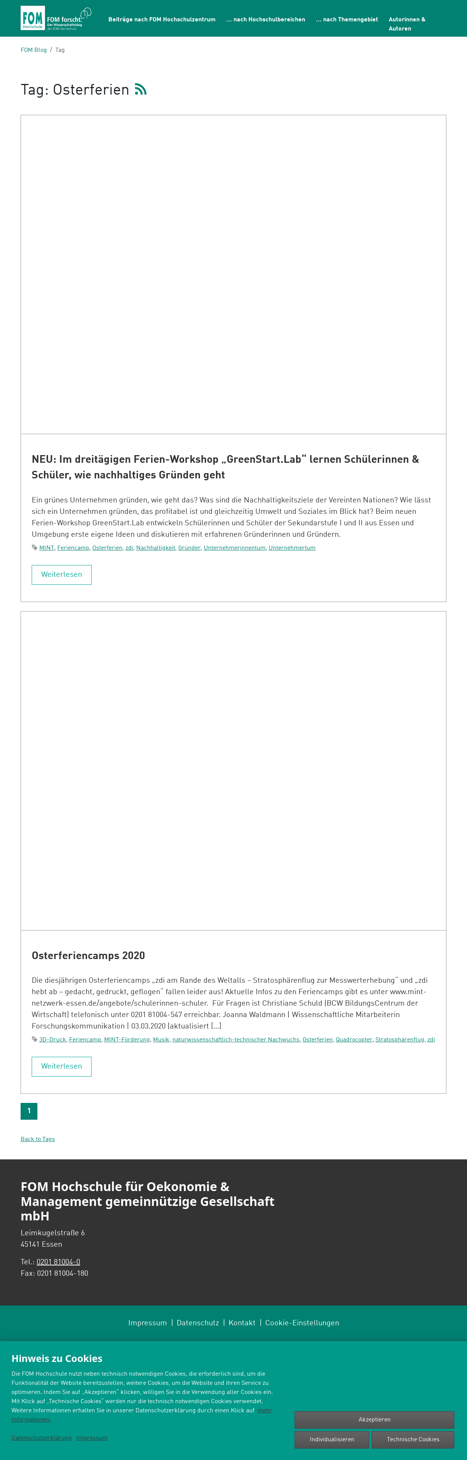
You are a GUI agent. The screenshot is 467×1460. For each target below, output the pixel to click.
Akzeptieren (375, 1420)
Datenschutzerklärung (41, 1438)
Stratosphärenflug (399, 1040)
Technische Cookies (413, 1440)
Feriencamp (73, 548)
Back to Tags (38, 1139)
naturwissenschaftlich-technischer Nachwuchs (236, 1040)
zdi (129, 548)
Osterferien (107, 548)
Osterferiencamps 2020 (88, 956)
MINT (46, 548)
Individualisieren (332, 1440)
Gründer (189, 548)
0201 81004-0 (58, 1262)
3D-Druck (52, 1040)
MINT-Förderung (127, 1040)
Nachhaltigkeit (155, 548)
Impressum (92, 1438)
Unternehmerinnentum (235, 548)
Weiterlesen (61, 575)
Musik (161, 1040)
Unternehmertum (292, 548)
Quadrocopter (354, 1040)
